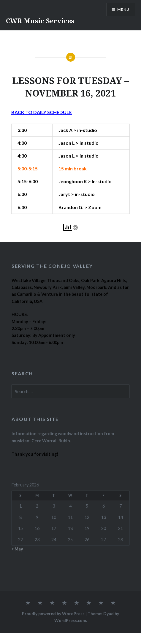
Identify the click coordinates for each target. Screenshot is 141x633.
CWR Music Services (40, 20)
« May (17, 548)
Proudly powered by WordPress (53, 613)
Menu (123, 9)
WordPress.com (70, 620)
